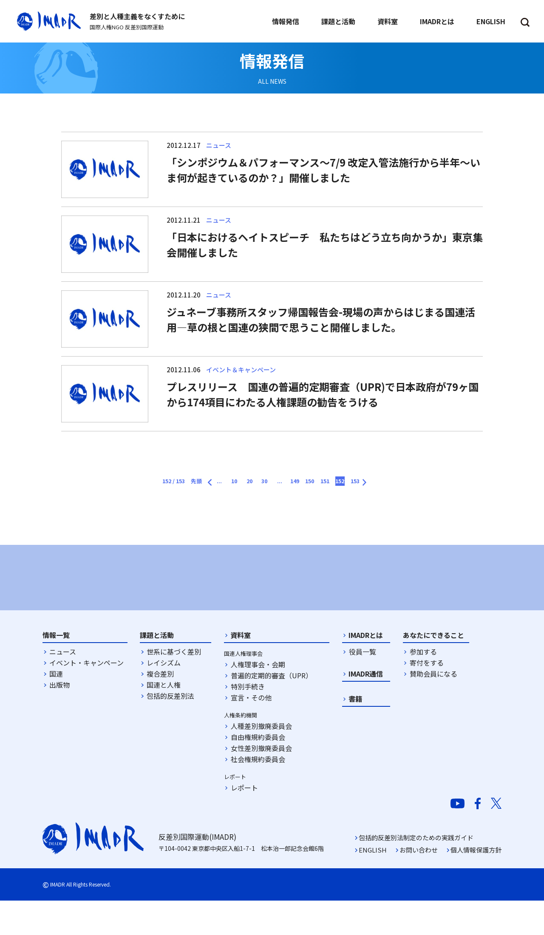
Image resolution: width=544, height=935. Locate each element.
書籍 (355, 733)
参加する (423, 686)
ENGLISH (373, 884)
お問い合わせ (419, 884)
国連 (56, 708)
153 (398, 483)
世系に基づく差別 (174, 686)
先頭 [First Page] (154, 483)
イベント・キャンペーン (86, 697)
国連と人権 (164, 719)
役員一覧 (362, 686)
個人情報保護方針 (476, 884)
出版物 (59, 719)
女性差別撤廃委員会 (261, 782)
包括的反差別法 (170, 730)
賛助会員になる (433, 708)
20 (237, 483)
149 (306, 483)
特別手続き (248, 721)
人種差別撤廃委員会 (261, 760)
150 (329, 483)
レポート (244, 822)
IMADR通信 (365, 708)
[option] (114, 594)
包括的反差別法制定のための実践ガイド (416, 871)
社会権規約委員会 (258, 793)
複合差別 (160, 708)
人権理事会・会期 (258, 699)
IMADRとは (365, 669)
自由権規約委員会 (258, 771)
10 (214, 483)
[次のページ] (413, 480)
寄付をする (427, 697)
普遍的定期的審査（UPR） (271, 710)
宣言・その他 (251, 732)
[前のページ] (177, 480)
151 (352, 483)
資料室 (240, 669)
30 (260, 483)
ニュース (62, 686)
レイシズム (164, 697)
